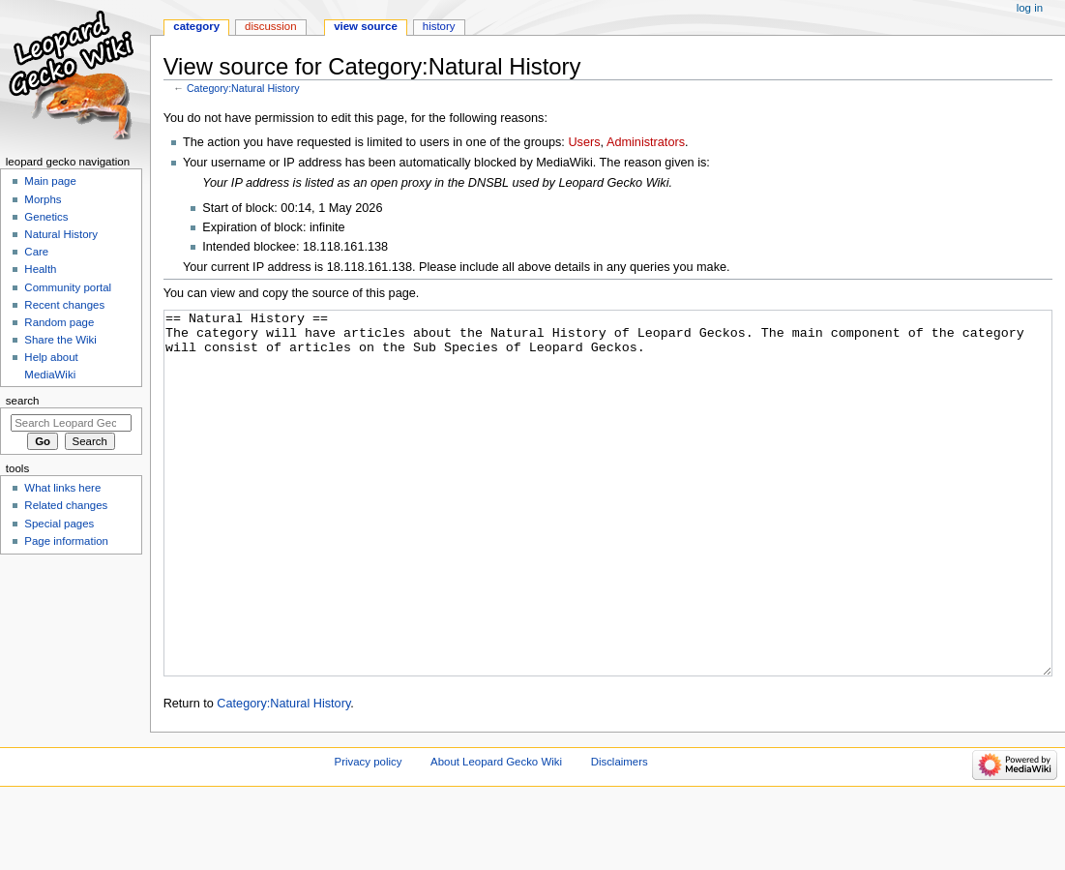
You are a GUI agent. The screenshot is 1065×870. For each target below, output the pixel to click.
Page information (66, 541)
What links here (62, 488)
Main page (50, 181)
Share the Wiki (60, 339)
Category (196, 26)
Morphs (42, 199)
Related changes (65, 505)
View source (366, 26)
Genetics (46, 217)
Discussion (270, 26)
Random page (59, 322)
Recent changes (64, 305)
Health (40, 269)
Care (36, 251)
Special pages (59, 523)
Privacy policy (368, 834)
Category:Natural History (243, 88)
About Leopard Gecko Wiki (496, 834)
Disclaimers (619, 834)
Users (584, 142)
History (439, 26)
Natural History (61, 234)
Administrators (645, 142)
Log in (1030, 8)
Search (23, 400)
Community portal (67, 287)
